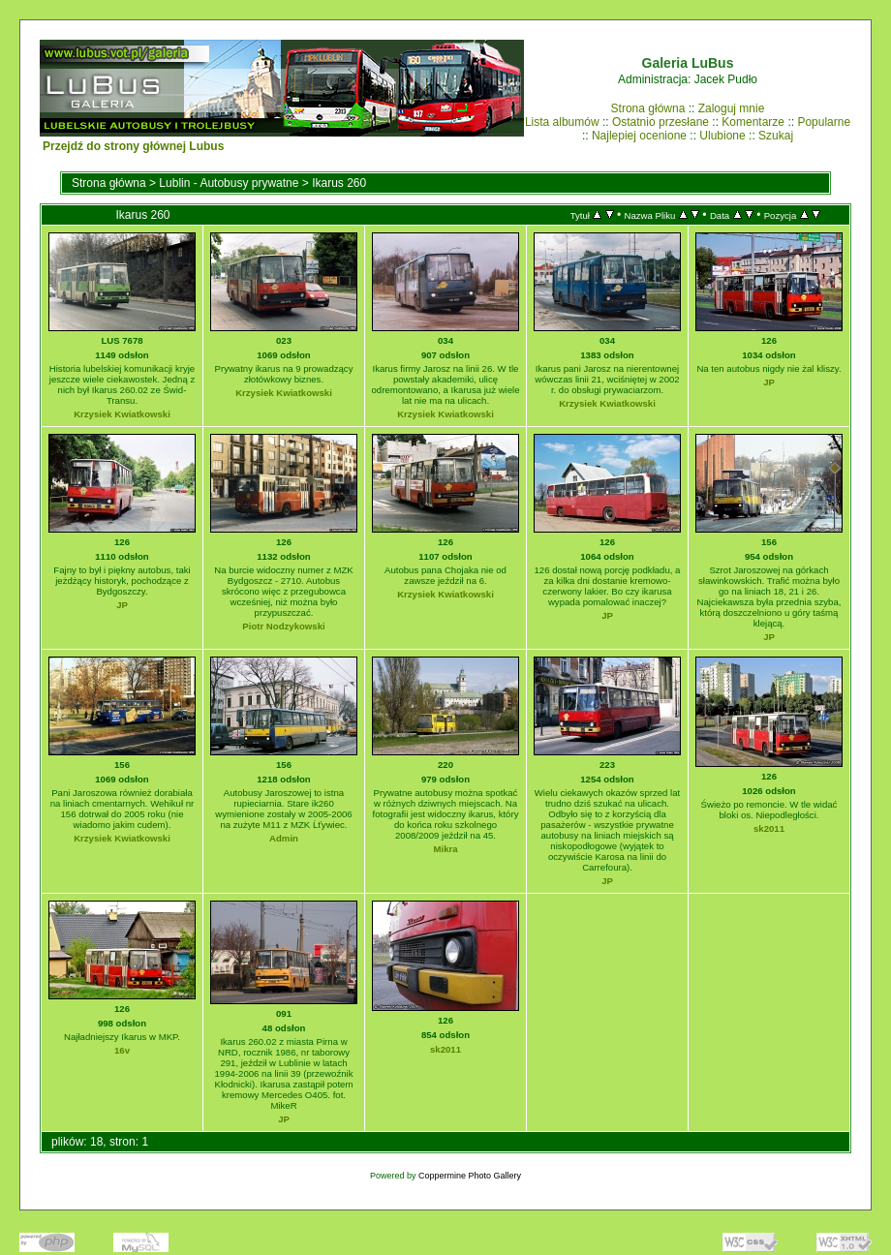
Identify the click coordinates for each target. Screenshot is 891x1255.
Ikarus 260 (339, 183)
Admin (283, 838)
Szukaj (775, 135)
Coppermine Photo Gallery (469, 1175)
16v (122, 1050)
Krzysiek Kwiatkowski (122, 414)
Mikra (445, 848)
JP (769, 382)
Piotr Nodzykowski (283, 626)
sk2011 (768, 828)
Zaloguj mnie (731, 108)
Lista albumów (562, 122)
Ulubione (722, 135)
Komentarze (753, 122)
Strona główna (648, 108)
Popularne (823, 122)
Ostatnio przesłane (660, 122)
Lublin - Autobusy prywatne (228, 183)
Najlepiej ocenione (639, 135)
